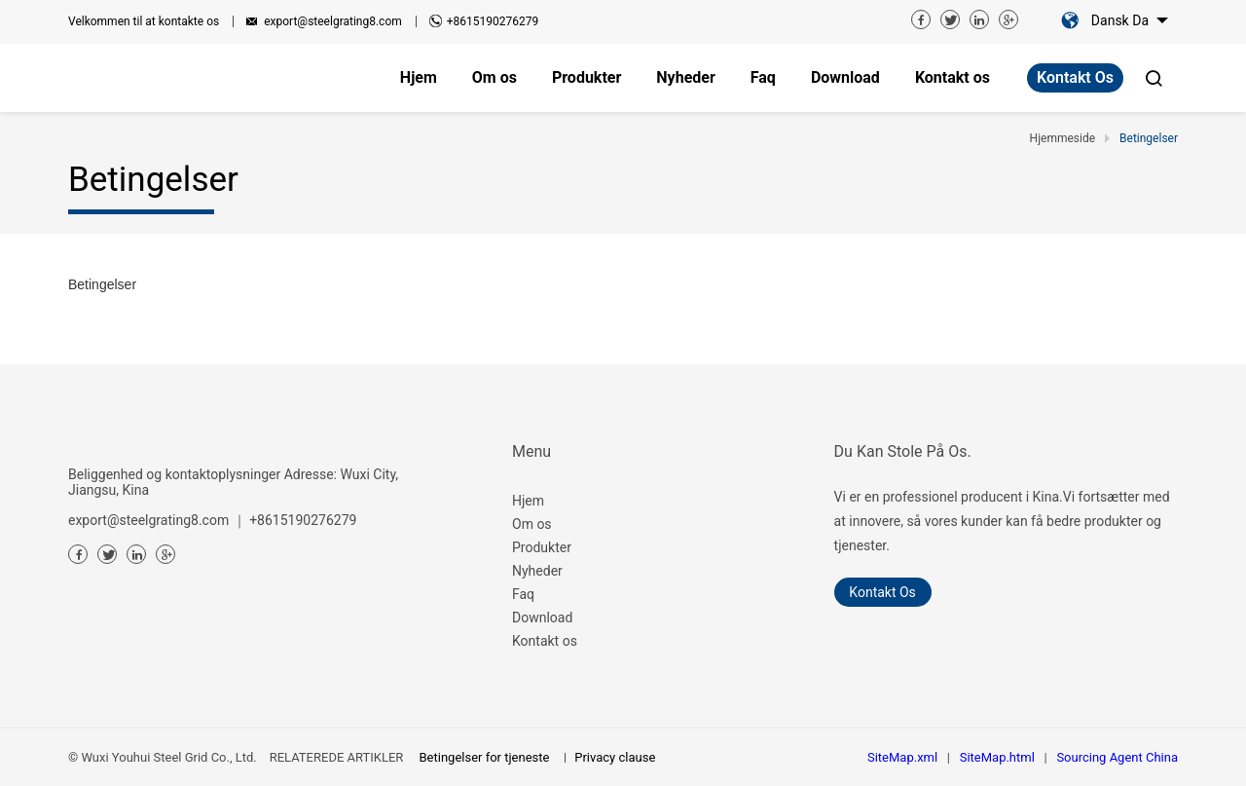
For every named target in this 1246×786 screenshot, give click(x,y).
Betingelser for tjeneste (485, 757)
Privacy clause (614, 757)
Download (542, 617)
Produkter (541, 547)
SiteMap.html (997, 757)
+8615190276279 (492, 21)
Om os (532, 524)
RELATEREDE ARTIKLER (337, 757)
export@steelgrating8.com (333, 21)
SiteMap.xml (902, 757)
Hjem (528, 500)
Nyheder (537, 571)
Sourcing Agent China (1117, 757)
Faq (523, 594)
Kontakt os (1075, 77)
